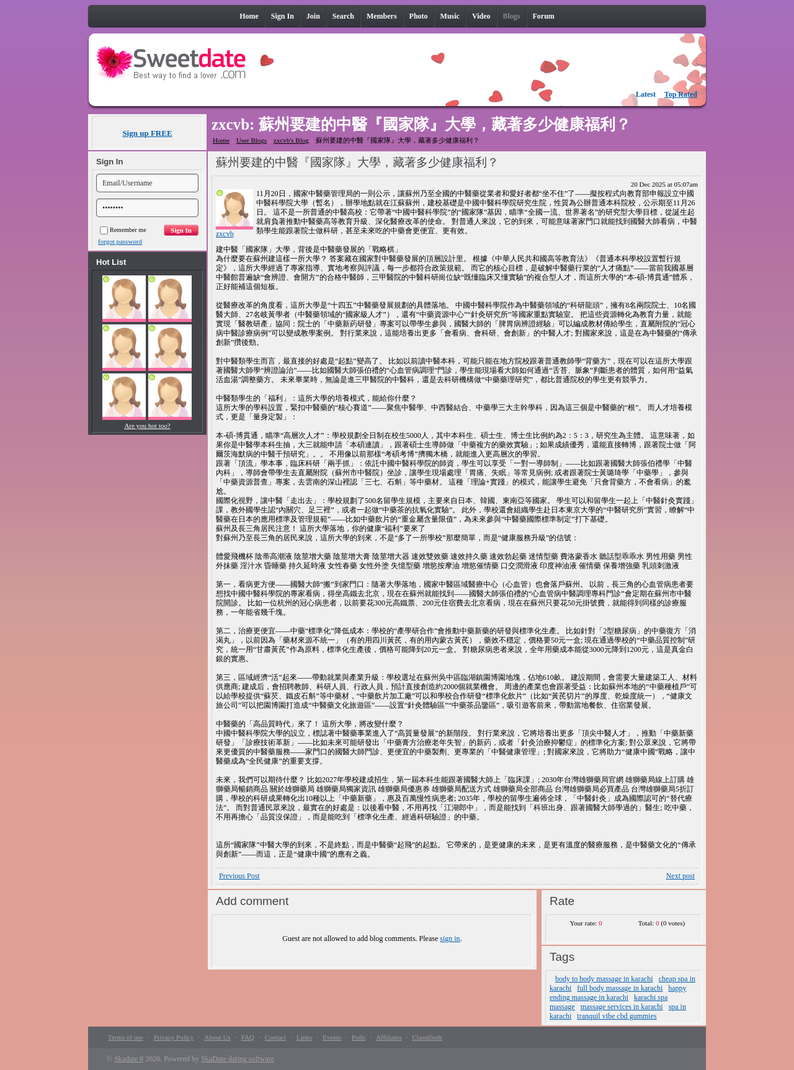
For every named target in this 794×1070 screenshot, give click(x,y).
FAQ (247, 1037)
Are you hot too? (147, 425)
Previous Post (239, 876)
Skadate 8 (128, 1058)
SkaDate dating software (237, 1058)
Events (332, 1037)
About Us (217, 1037)
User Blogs (251, 140)
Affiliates (388, 1037)
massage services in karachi (622, 1006)
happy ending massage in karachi (618, 993)
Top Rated (680, 94)
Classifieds (427, 1037)
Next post (680, 876)
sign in (450, 938)
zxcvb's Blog (291, 140)
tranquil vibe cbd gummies (616, 1016)
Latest (646, 94)
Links (304, 1037)
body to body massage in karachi (604, 978)
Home (221, 140)
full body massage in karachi (619, 988)
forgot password (120, 241)
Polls (358, 1037)
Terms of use (125, 1037)
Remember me (123, 229)
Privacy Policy (174, 1037)
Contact (275, 1037)
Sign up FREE (147, 133)
